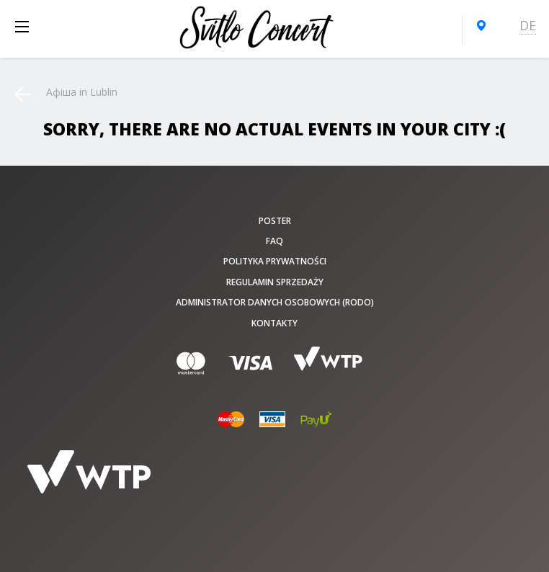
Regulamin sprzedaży (274, 282)
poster (275, 221)
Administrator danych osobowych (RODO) (275, 302)
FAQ (274, 241)
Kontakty (274, 323)
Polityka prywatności (274, 261)
